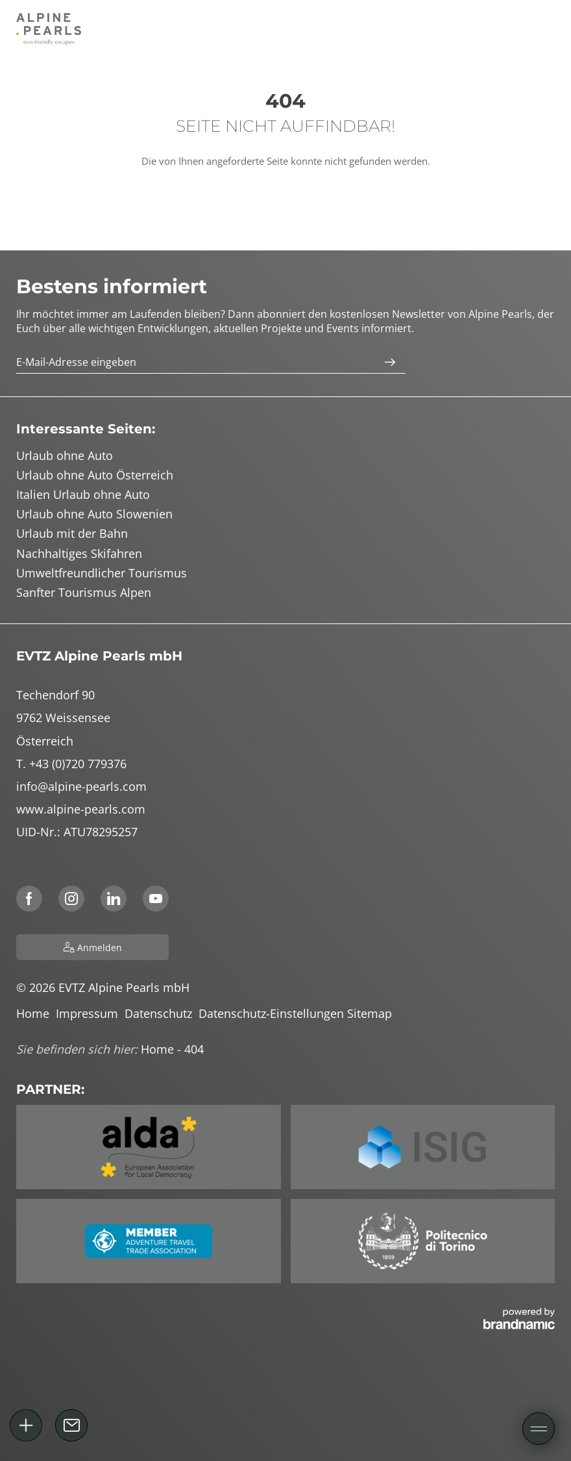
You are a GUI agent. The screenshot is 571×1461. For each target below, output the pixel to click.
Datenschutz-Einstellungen (273, 1013)
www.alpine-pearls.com (80, 809)
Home (36, 1013)
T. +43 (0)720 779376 (71, 763)
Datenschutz (162, 1013)
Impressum (90, 1013)
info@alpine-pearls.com (81, 786)
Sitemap (371, 1013)
